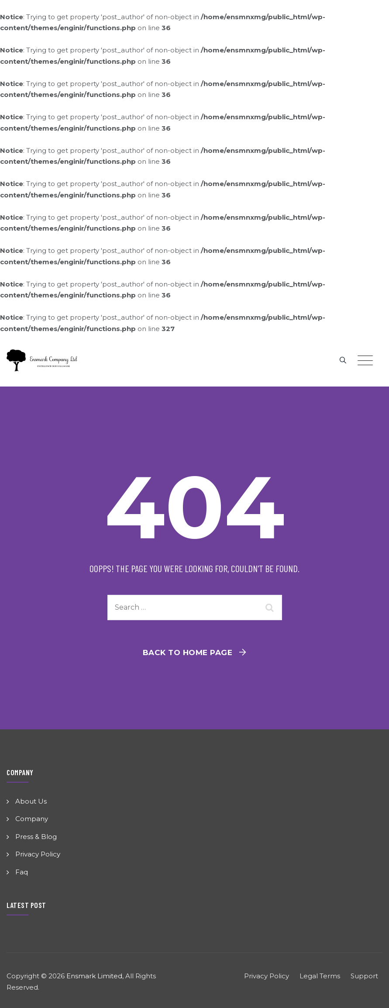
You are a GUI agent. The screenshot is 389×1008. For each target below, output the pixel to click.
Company (31, 819)
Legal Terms (319, 976)
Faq (21, 872)
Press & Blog (36, 836)
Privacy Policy (37, 854)
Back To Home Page (188, 652)
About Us (31, 801)
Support (364, 976)
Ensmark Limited (94, 976)
